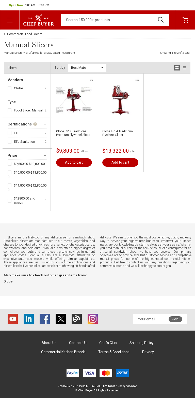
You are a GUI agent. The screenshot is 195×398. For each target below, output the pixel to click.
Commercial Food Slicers (24, 34)
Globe (18, 88)
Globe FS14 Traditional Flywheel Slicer (118, 133)
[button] (29, 5)
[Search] (115, 20)
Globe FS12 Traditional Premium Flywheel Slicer (73, 133)
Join (175, 319)
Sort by (60, 67)
